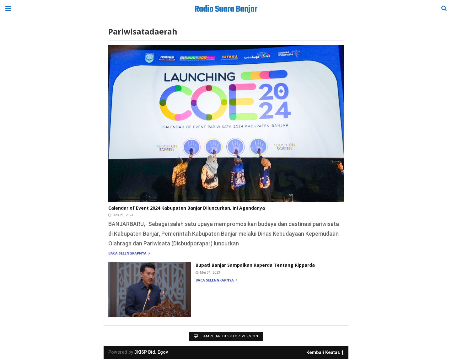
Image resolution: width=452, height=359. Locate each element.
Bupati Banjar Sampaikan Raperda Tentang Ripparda (255, 265)
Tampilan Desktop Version (226, 336)
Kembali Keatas (324, 351)
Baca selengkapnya (129, 253)
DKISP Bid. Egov (151, 352)
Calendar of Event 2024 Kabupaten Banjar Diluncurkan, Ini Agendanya (186, 208)
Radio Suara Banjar (226, 9)
